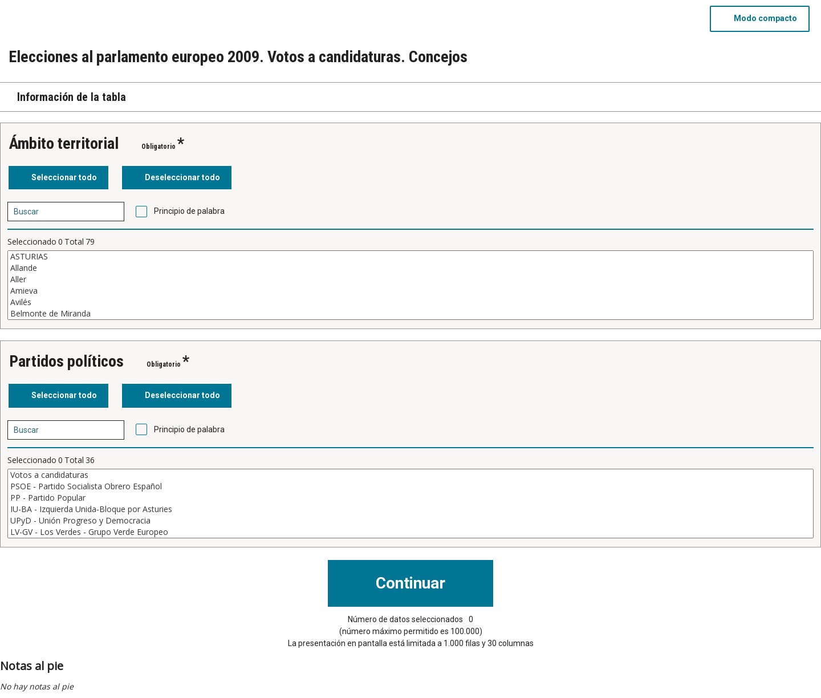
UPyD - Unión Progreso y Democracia (410, 520)
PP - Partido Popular (410, 498)
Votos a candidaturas (410, 475)
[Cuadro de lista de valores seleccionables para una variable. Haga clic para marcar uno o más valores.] (410, 285)
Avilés (410, 302)
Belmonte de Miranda (410, 313)
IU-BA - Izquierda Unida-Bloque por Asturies (410, 509)
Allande (410, 268)
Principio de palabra (189, 211)
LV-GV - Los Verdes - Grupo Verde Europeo (410, 532)
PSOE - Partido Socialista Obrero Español (410, 486)
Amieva (410, 291)
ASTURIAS (410, 256)
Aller (410, 279)
